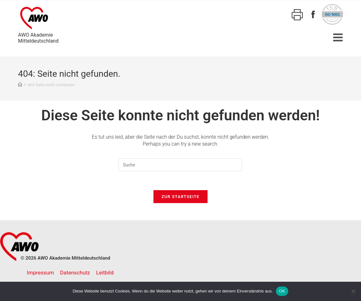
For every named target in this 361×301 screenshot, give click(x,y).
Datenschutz (75, 272)
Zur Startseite (181, 196)
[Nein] (353, 291)
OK (282, 291)
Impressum (40, 272)
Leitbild (105, 272)
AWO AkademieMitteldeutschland (38, 24)
